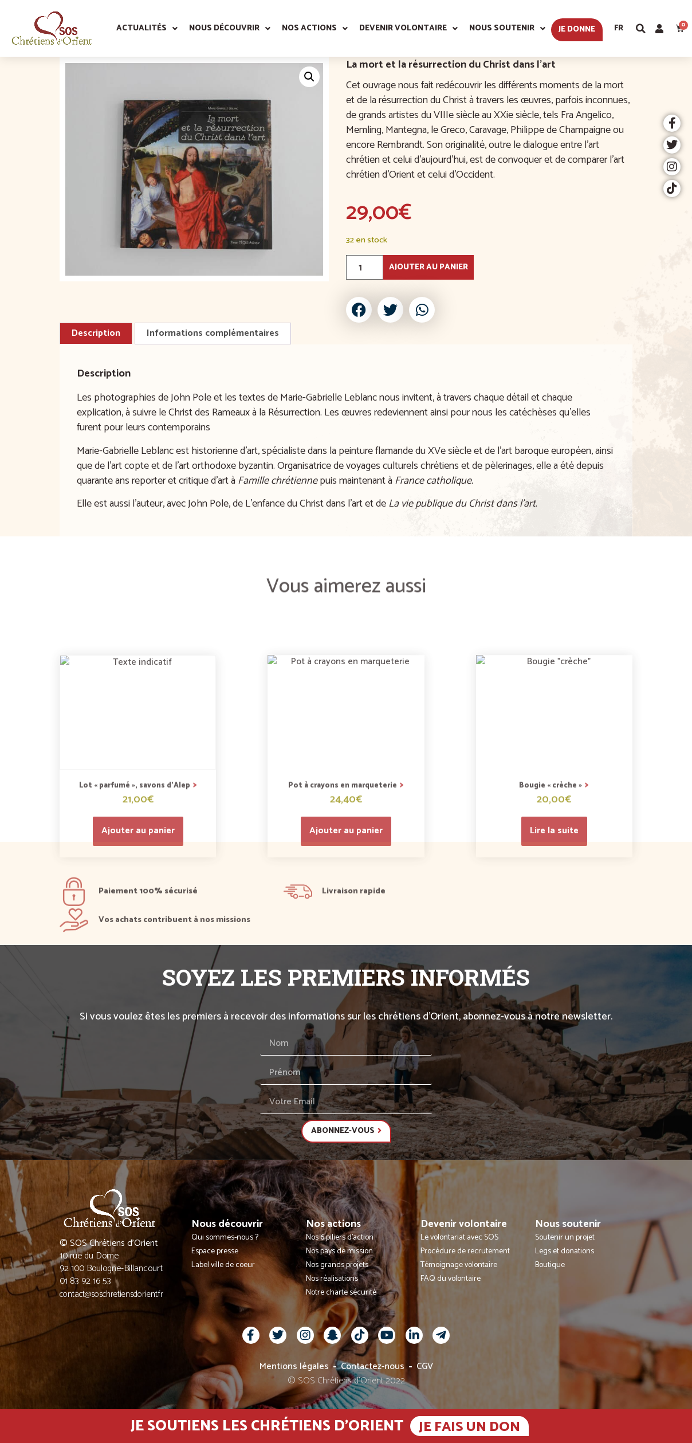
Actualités (147, 28)
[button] (641, 28)
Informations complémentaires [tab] (213, 333)
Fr (618, 28)
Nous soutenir (507, 28)
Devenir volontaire (408, 28)
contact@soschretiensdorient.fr (111, 1294)
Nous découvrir (229, 28)
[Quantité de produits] (364, 267)
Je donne (577, 29)
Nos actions (315, 28)
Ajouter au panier (428, 267)
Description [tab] (96, 333)
